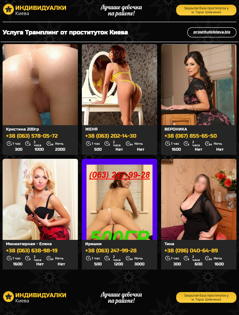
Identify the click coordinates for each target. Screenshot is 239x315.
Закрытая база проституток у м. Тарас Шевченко (206, 10)
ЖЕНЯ (91, 129)
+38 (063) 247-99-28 (111, 251)
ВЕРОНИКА (175, 129)
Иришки (93, 243)
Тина (169, 243)
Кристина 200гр (22, 129)
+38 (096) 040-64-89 (191, 251)
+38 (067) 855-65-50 (190, 136)
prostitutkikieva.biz (212, 32)
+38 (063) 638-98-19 (31, 251)
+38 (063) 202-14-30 (110, 136)
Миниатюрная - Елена (29, 243)
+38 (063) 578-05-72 (32, 136)
